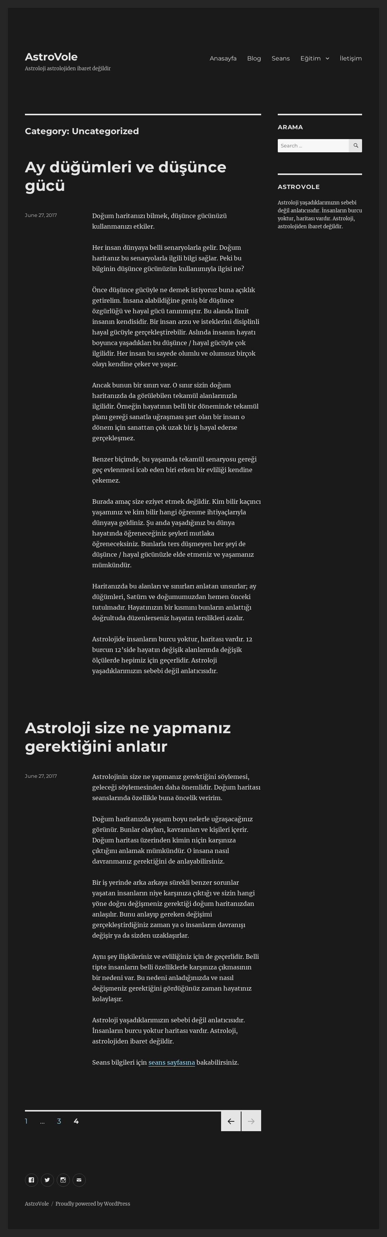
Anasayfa (223, 58)
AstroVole (51, 56)
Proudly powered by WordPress (93, 1204)
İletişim (351, 58)
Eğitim (310, 58)
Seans (281, 58)
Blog (254, 58)
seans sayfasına (172, 1062)
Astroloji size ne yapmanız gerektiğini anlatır (128, 737)
